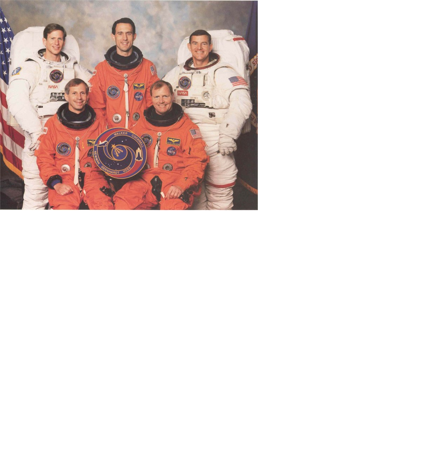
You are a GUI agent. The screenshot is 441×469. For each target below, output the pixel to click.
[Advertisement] (220, 226)
